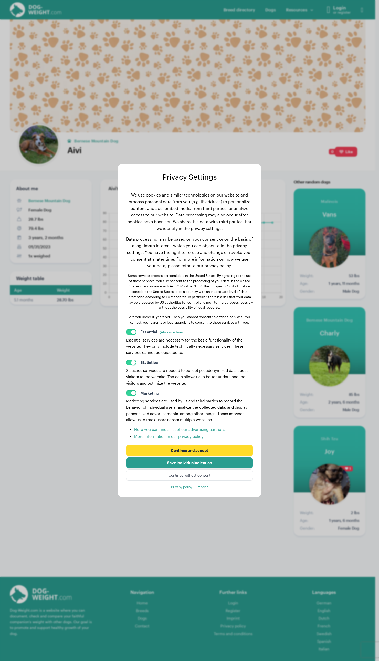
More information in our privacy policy (169, 436)
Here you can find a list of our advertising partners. (180, 429)
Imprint (202, 487)
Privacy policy (181, 487)
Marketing (149, 393)
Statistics (149, 362)
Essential (161, 331)
